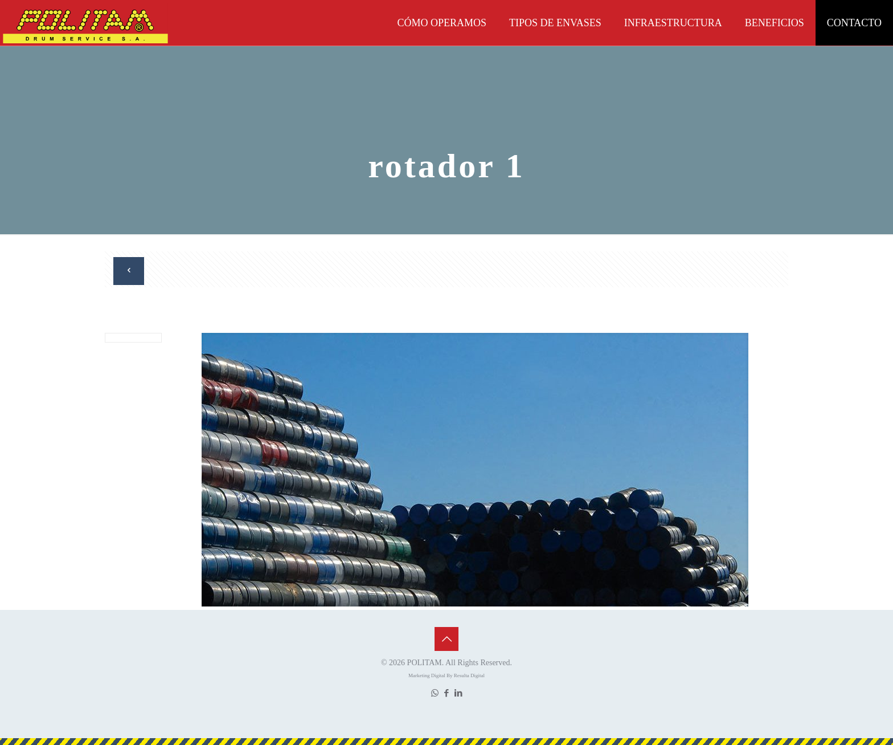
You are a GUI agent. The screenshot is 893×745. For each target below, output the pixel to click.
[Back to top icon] (446, 639)
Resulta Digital (469, 675)
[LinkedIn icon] (458, 693)
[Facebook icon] (447, 693)
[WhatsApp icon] (435, 693)
